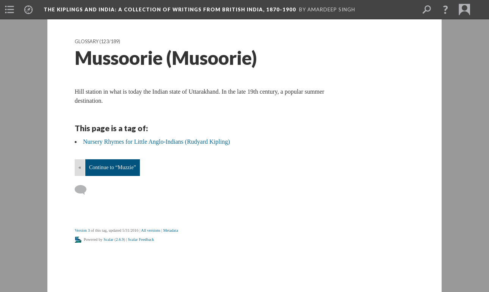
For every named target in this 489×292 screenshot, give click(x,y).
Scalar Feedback (141, 239)
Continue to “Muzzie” (112, 167)
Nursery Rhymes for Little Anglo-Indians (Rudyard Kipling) (156, 141)
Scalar (108, 239)
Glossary (87, 41)
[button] (445, 9)
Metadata (170, 230)
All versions (150, 230)
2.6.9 (120, 239)
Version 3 (82, 230)
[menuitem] (9, 9)
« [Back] (79, 167)
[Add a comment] (84, 190)
